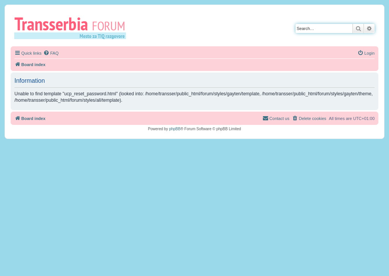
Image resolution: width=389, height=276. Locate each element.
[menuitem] (51, 53)
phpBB (174, 129)
